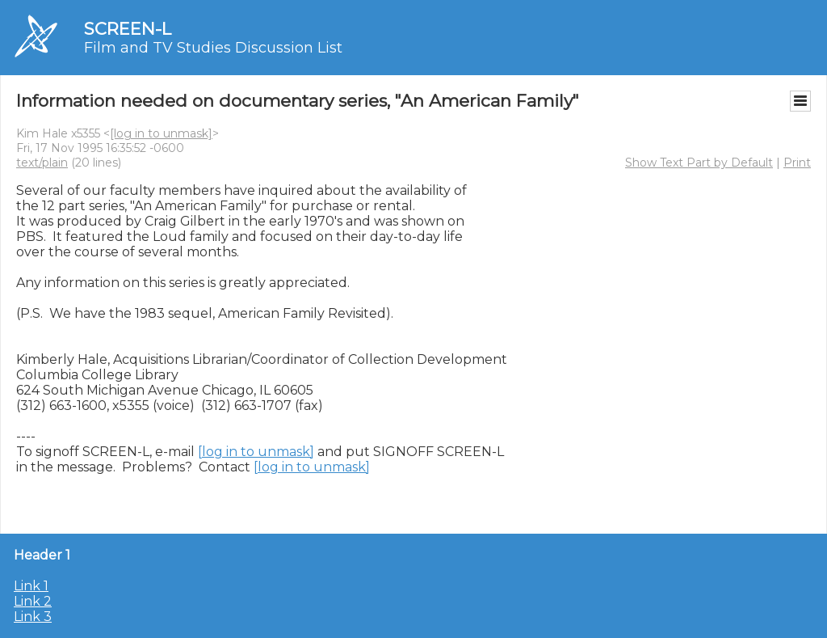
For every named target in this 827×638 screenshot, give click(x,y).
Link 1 (31, 586)
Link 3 (33, 616)
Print (797, 162)
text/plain (42, 162)
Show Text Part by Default (699, 162)
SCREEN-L (127, 29)
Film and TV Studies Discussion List (213, 48)
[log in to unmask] (161, 133)
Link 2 (33, 601)
